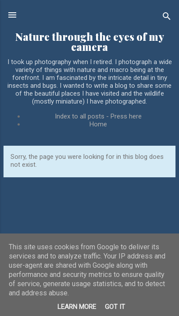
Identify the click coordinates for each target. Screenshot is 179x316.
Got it (115, 307)
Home (98, 124)
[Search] (166, 17)
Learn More (76, 307)
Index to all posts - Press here (98, 116)
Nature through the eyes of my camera (89, 42)
